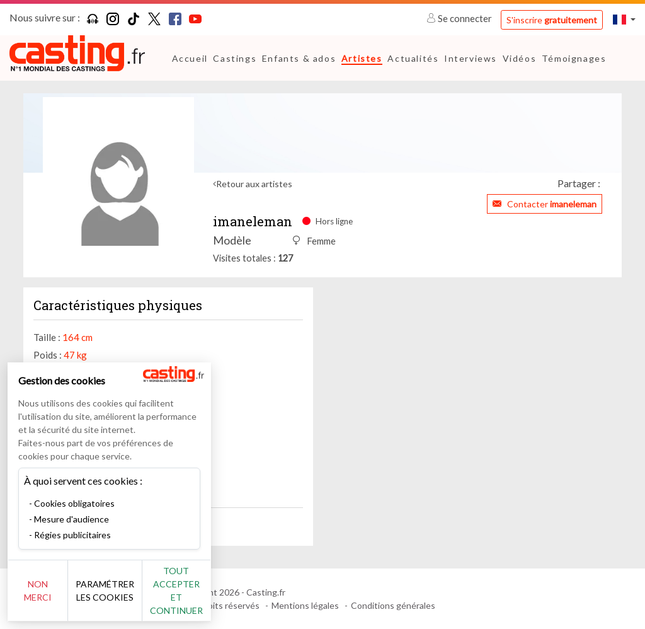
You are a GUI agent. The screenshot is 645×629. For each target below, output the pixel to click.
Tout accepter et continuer (228, 597)
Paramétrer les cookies (140, 597)
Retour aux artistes (254, 183)
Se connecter (460, 18)
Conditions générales (393, 605)
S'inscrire (551, 19)
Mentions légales (305, 605)
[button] (624, 19)
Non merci (52, 597)
